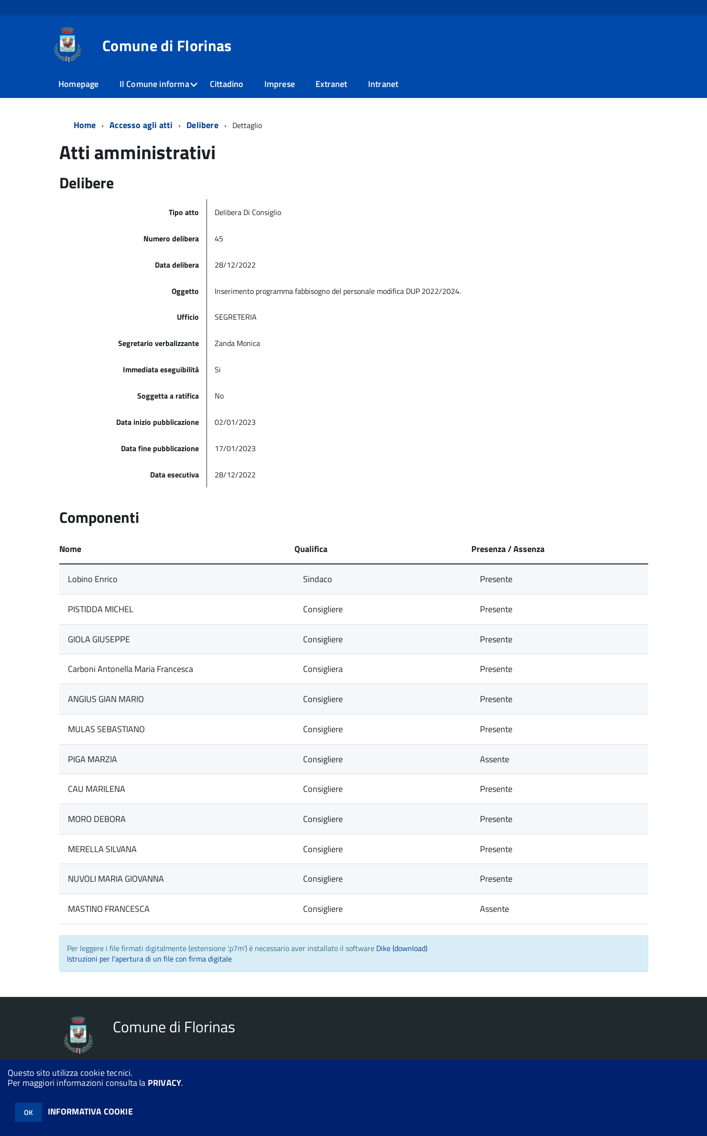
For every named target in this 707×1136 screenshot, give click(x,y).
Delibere (202, 125)
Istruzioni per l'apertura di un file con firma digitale (149, 958)
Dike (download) (401, 948)
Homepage (78, 83)
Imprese (279, 83)
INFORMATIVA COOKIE (90, 1111)
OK (28, 1112)
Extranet (331, 83)
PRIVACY (164, 1082)
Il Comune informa (154, 83)
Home (85, 125)
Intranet (383, 83)
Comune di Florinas (167, 45)
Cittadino (227, 83)
